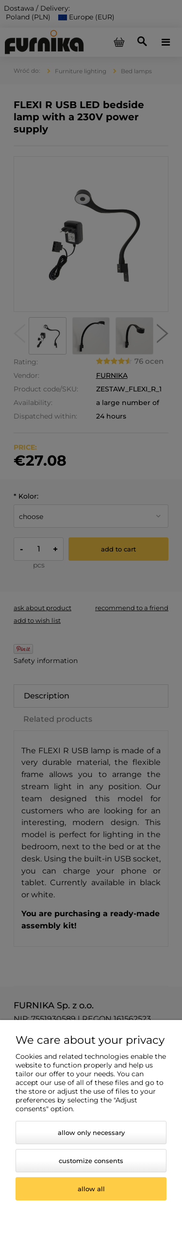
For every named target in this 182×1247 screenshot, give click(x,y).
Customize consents (91, 1161)
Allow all (91, 1189)
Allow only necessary (91, 1132)
